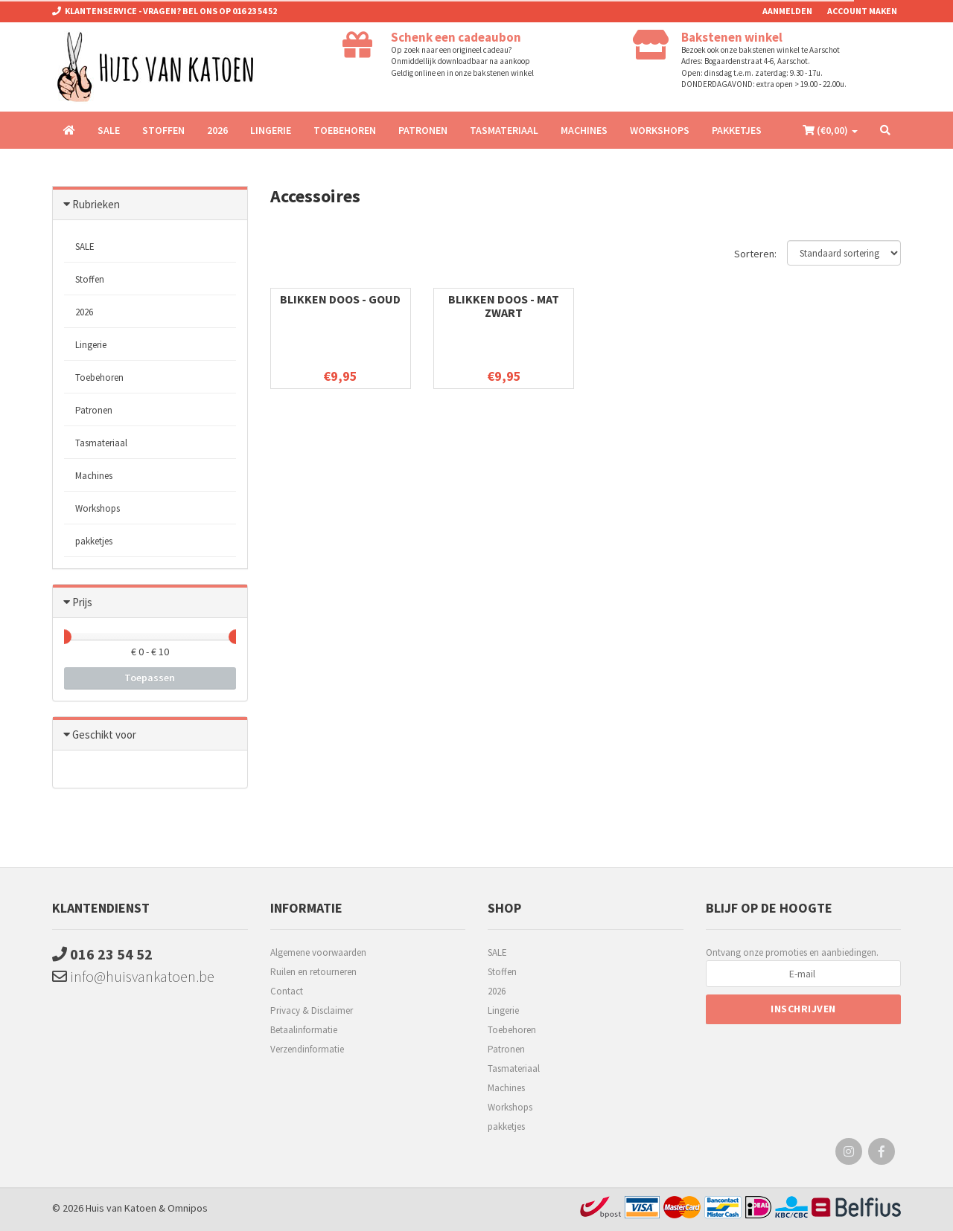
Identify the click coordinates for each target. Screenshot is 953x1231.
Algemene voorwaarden (318, 952)
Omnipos (188, 1208)
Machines (584, 130)
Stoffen (163, 130)
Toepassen (149, 677)
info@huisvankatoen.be (133, 976)
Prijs (82, 602)
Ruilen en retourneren (313, 971)
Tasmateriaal (504, 130)
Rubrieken (96, 204)
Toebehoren (344, 130)
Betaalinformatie (303, 1029)
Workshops (659, 130)
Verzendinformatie (307, 1049)
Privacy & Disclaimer (311, 1010)
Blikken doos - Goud (340, 299)
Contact (286, 991)
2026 (217, 130)
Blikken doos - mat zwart (503, 306)
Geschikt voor (104, 734)
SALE (109, 130)
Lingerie (270, 130)
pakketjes (737, 130)
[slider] (64, 636)
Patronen (422, 130)
